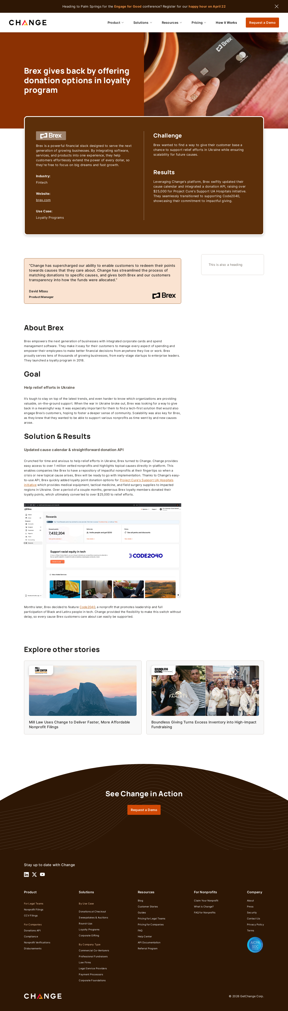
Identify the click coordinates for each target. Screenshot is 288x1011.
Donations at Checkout (92, 911)
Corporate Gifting (89, 935)
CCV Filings (31, 915)
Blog (140, 900)
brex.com (43, 200)
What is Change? (204, 906)
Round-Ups (85, 923)
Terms (250, 930)
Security (252, 912)
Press (250, 906)
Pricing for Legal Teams (151, 918)
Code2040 (87, 607)
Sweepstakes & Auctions (93, 917)
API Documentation (149, 942)
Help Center (145, 936)
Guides (142, 912)
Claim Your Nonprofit (206, 900)
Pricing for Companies (151, 924)
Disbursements (32, 948)
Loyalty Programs (89, 929)
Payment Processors (91, 974)
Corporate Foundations (92, 980)
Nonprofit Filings (33, 909)
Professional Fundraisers (93, 956)
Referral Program (148, 948)
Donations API (32, 930)
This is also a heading (226, 265)
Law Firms (85, 962)
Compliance (31, 936)
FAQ (140, 930)
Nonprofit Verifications (37, 942)
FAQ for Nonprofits (204, 912)
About (250, 900)
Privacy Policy (255, 924)
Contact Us (253, 918)
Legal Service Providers (93, 968)
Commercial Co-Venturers (94, 950)
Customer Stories (148, 906)
